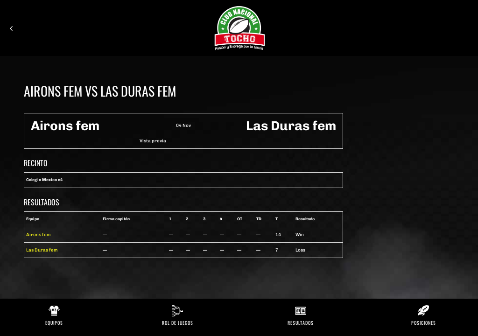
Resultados (301, 322)
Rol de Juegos (177, 322)
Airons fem (38, 234)
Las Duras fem (42, 249)
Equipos (54, 322)
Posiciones (423, 322)
